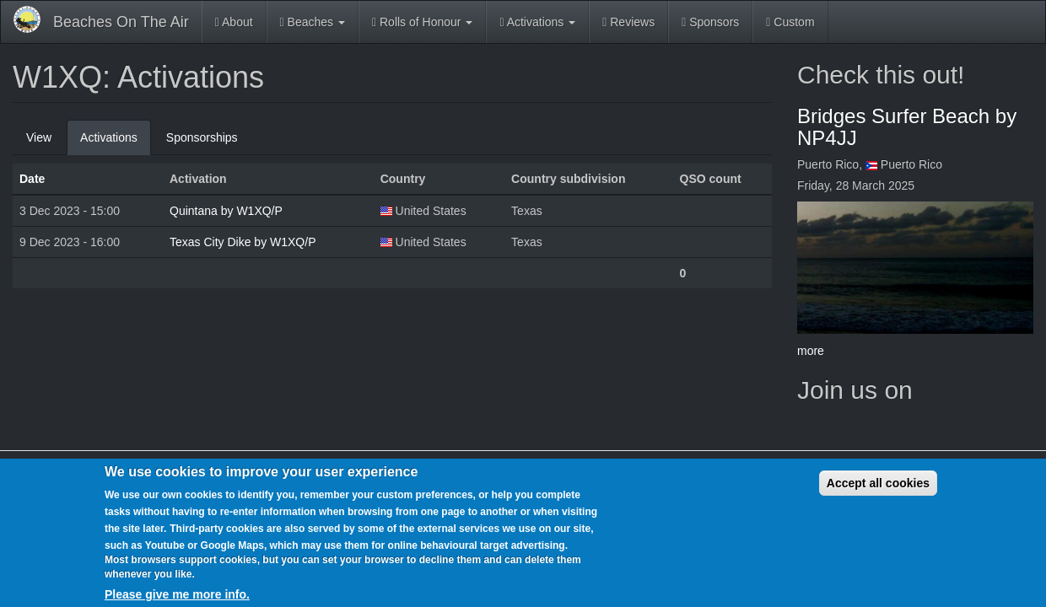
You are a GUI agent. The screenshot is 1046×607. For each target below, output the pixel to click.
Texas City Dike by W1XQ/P (243, 242)
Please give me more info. (177, 594)
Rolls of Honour (422, 22)
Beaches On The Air (121, 21)
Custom (790, 22)
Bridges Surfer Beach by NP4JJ (906, 127)
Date (32, 178)
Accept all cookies (878, 483)
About (234, 22)
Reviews (628, 22)
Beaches (312, 22)
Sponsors (710, 22)
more (810, 350)
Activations (537, 22)
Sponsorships (202, 137)
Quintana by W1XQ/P (226, 211)
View (38, 137)
